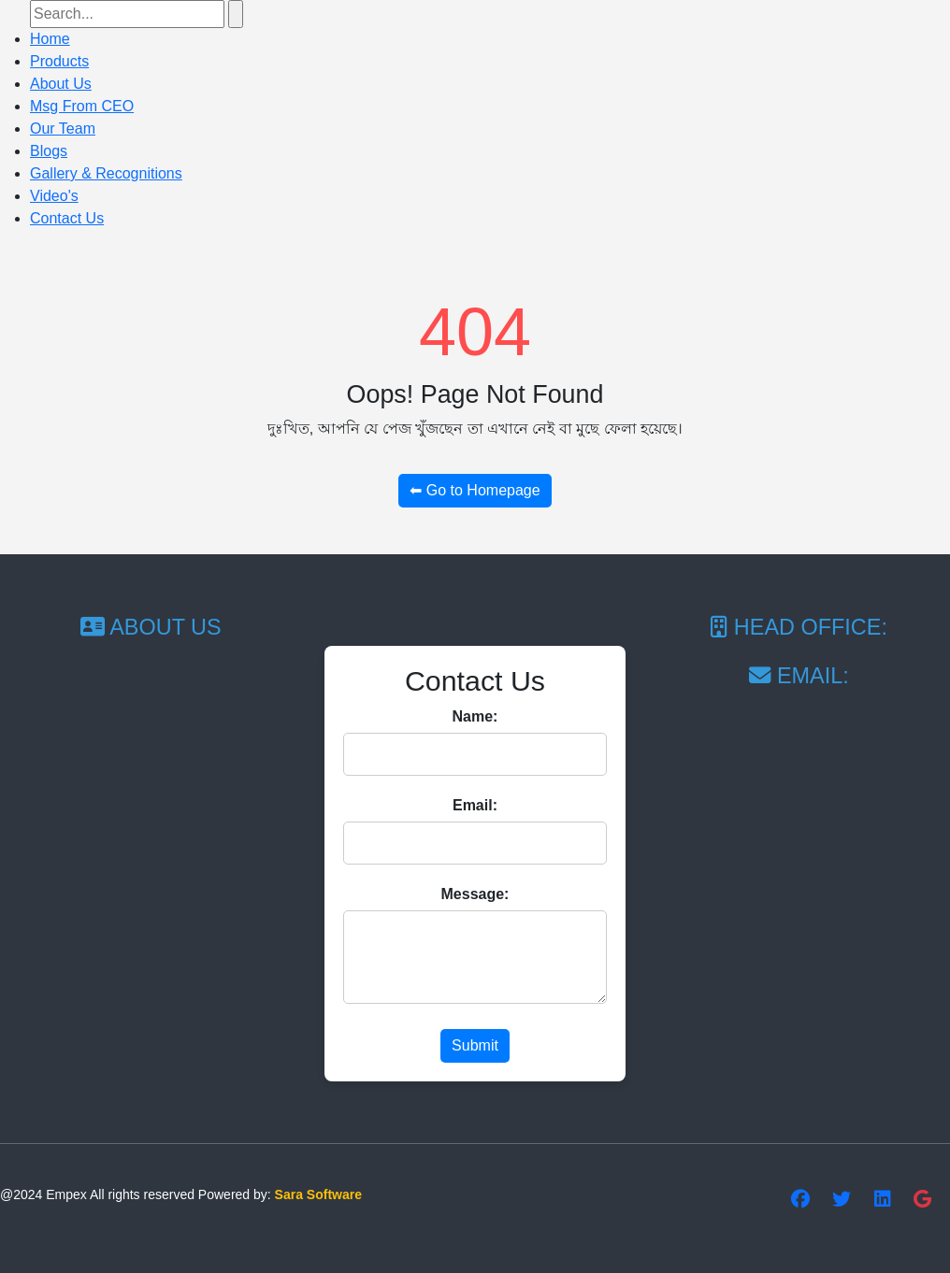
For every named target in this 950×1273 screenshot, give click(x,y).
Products (59, 61)
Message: (475, 894)
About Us (61, 84)
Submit (475, 1045)
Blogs (48, 151)
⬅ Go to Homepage (475, 490)
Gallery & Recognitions (106, 173)
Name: (475, 716)
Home (50, 39)
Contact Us (67, 218)
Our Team (62, 128)
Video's (54, 196)
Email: (475, 805)
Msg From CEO (82, 106)
